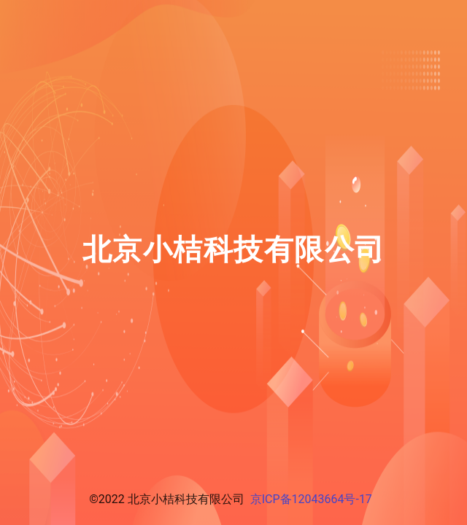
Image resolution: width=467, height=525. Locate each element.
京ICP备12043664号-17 (311, 499)
